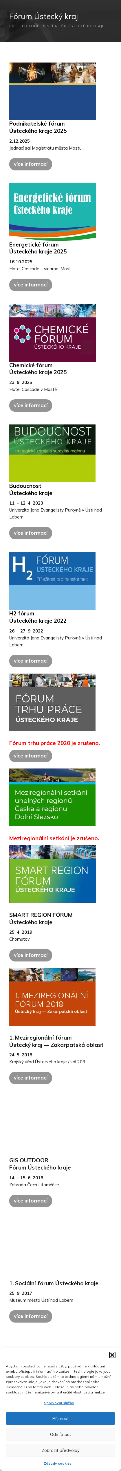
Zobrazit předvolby (61, 1450)
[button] (112, 1355)
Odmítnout (60, 1434)
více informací (30, 164)
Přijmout (60, 1418)
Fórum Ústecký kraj (43, 16)
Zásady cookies (58, 1463)
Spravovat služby (59, 1403)
